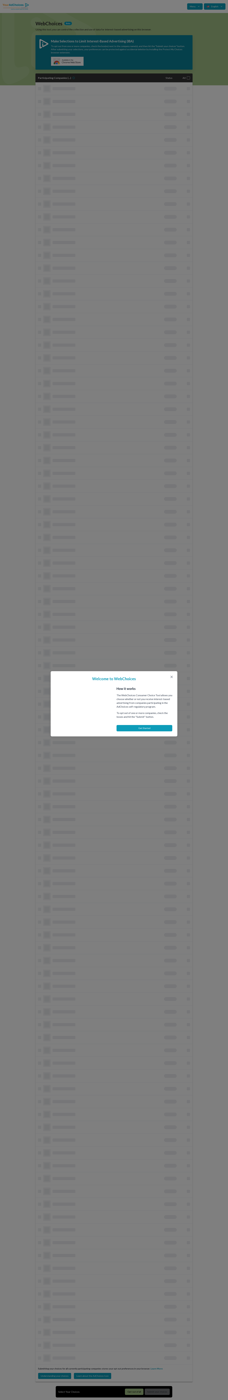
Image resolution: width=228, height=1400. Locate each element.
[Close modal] (172, 677)
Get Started (144, 728)
